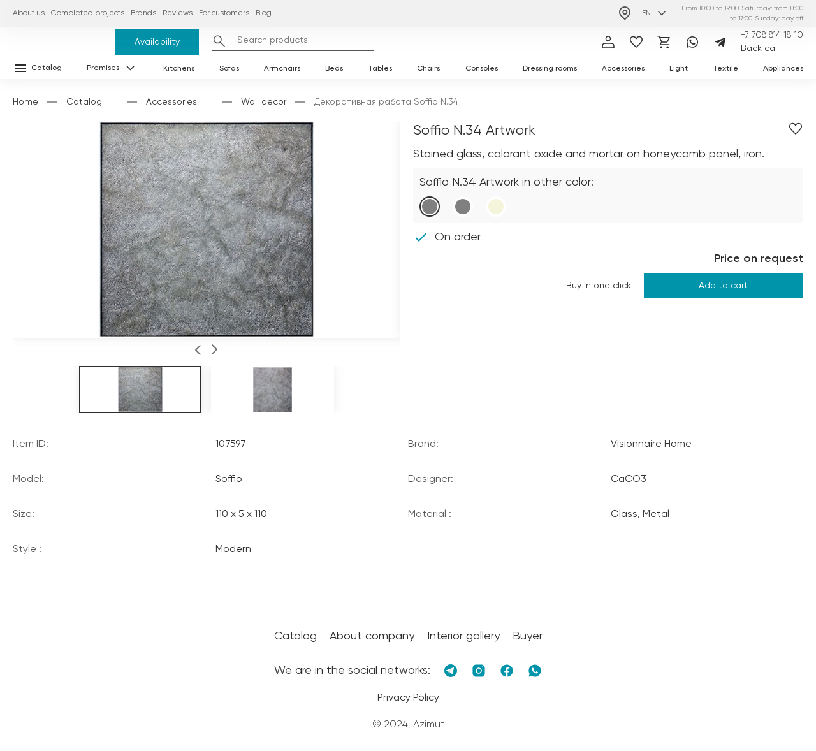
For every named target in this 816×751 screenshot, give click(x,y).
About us (29, 13)
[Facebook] (506, 670)
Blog (264, 13)
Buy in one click (598, 285)
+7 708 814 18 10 (772, 35)
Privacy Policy (408, 698)
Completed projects (87, 13)
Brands (143, 13)
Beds (334, 69)
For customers (224, 13)
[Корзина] (664, 42)
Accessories (623, 69)
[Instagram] (478, 670)
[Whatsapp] (692, 42)
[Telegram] (720, 42)
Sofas (229, 69)
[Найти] (219, 40)
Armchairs (282, 69)
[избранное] (636, 42)
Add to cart (723, 285)
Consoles (481, 69)
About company (372, 636)
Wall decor (263, 102)
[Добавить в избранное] (795, 128)
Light (678, 69)
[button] (197, 352)
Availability (157, 42)
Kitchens (178, 69)
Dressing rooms (550, 69)
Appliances (783, 69)
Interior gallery (463, 636)
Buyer (528, 636)
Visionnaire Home (651, 444)
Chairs (428, 69)
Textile (725, 69)
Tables (380, 69)
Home (25, 102)
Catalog (84, 102)
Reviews (178, 13)
